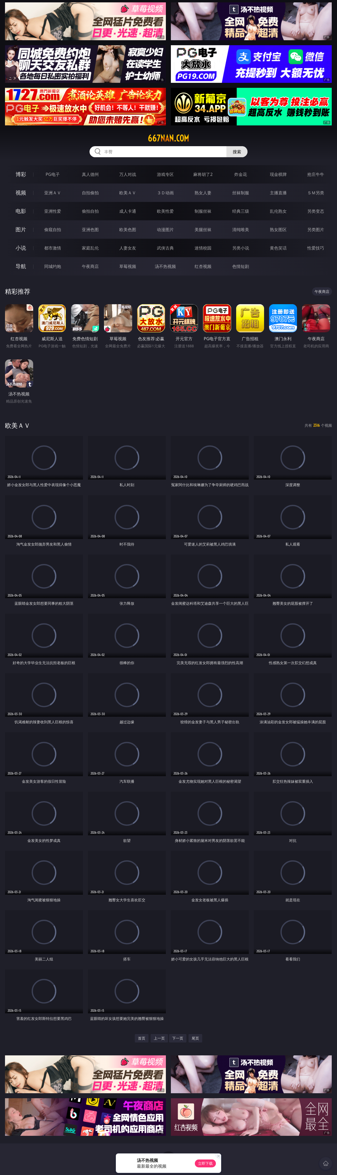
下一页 (177, 1038)
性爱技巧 (315, 248)
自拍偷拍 (90, 193)
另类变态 (315, 211)
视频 (21, 192)
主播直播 (278, 193)
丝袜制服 (240, 193)
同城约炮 (52, 266)
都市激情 (52, 248)
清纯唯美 (240, 229)
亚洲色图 (90, 229)
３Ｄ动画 (165, 193)
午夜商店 (90, 266)
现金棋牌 (278, 174)
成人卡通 (127, 211)
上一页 (159, 1038)
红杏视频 (203, 266)
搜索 (237, 152)
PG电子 (53, 174)
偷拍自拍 (90, 211)
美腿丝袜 (203, 229)
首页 (141, 1038)
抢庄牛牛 (315, 174)
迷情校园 (203, 248)
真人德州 (90, 174)
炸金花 (240, 174)
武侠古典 (165, 248)
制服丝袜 (203, 211)
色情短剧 (240, 266)
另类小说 (240, 248)
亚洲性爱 (52, 211)
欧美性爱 (165, 211)
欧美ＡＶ (127, 193)
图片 (21, 229)
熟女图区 (278, 229)
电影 (21, 211)
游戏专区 (165, 174)
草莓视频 (127, 266)
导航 (21, 266)
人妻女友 (127, 248)
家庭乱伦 (90, 248)
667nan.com (168, 138)
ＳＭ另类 (315, 193)
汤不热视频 (165, 266)
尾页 (195, 1038)
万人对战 (127, 174)
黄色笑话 (278, 248)
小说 (21, 247)
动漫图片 (165, 229)
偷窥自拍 (52, 229)
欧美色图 (127, 229)
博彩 (21, 174)
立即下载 (205, 1163)
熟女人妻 (203, 193)
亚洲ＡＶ (52, 193)
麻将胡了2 (202, 174)
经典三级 (240, 211)
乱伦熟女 (278, 211)
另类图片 (315, 229)
